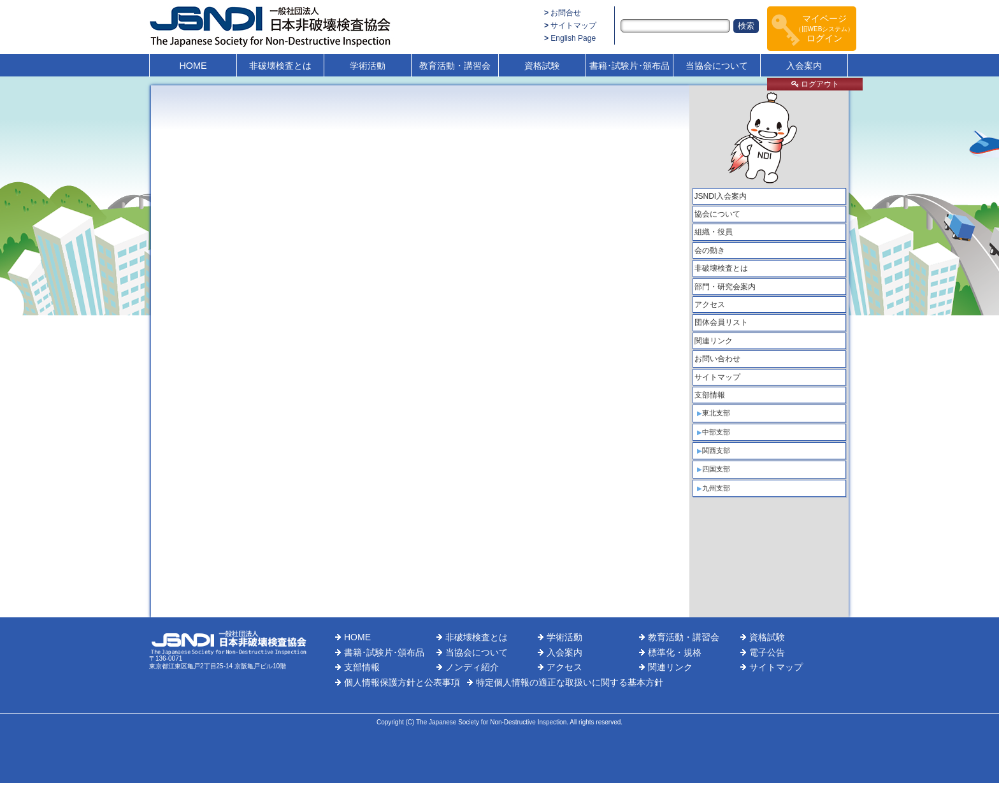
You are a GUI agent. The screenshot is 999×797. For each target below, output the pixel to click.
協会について (717, 214)
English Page (573, 38)
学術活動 (367, 66)
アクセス (709, 304)
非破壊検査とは (280, 66)
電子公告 (767, 652)
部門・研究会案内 (725, 286)
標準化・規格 (674, 652)
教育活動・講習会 (455, 66)
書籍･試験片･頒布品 (629, 66)
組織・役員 (713, 231)
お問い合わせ (717, 358)
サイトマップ (573, 25)
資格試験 (542, 66)
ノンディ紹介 (472, 667)
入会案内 (804, 66)
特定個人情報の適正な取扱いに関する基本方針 (569, 682)
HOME (192, 66)
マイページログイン (824, 28)
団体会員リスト (721, 322)
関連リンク (713, 340)
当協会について (717, 66)
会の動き (709, 250)
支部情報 (709, 395)
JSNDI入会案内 (720, 196)
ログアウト (815, 84)
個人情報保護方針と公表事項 (402, 682)
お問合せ (565, 12)
